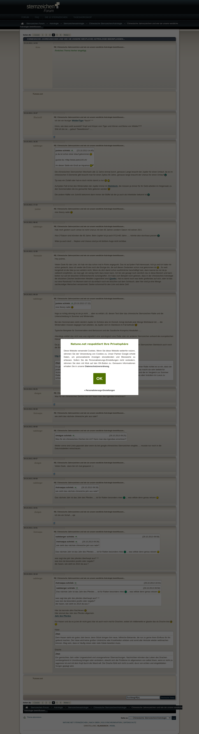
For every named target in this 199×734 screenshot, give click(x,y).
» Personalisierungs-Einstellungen (99, 390)
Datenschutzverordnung (97, 366)
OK (99, 378)
